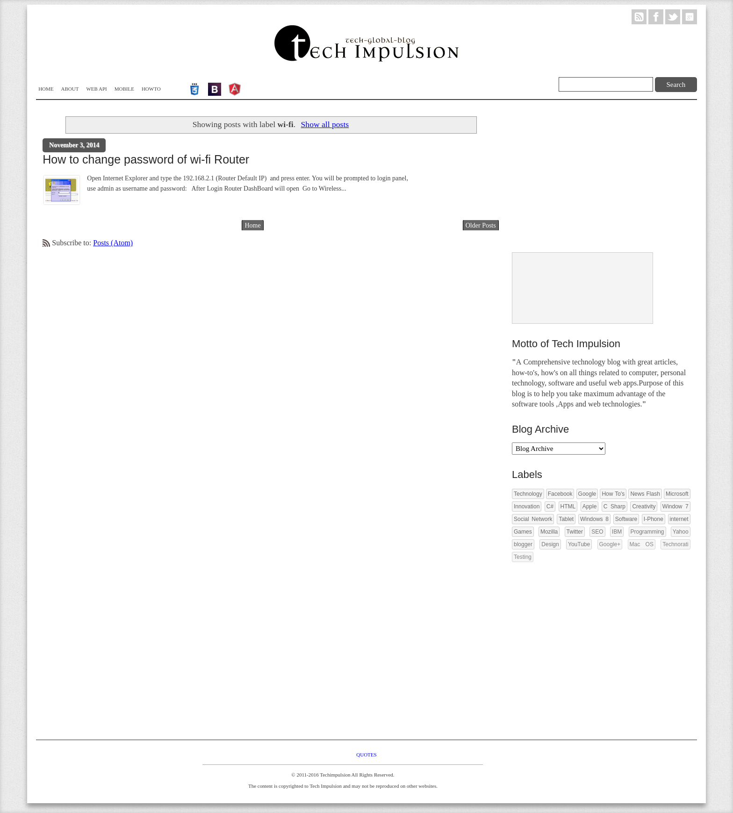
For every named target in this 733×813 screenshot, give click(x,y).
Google (587, 494)
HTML (568, 506)
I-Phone (653, 519)
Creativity (643, 506)
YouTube (579, 544)
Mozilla (549, 531)
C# (549, 506)
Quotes (366, 754)
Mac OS (642, 544)
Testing (523, 557)
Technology (528, 494)
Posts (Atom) (113, 243)
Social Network (533, 519)
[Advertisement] (582, 177)
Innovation (526, 506)
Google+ (610, 544)
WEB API (96, 89)
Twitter (575, 531)
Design (550, 544)
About (70, 89)
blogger (523, 544)
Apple (589, 506)
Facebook (560, 494)
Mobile (124, 89)
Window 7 (675, 506)
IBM (617, 531)
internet (679, 519)
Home (45, 89)
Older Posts (481, 225)
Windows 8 (594, 519)
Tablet (566, 519)
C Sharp (614, 506)
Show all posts (325, 124)
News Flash (645, 494)
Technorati (675, 544)
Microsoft (677, 494)
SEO (597, 531)
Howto (151, 89)
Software (626, 519)
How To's (613, 494)
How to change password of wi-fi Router (146, 159)
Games (523, 531)
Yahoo (681, 531)
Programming (647, 531)
